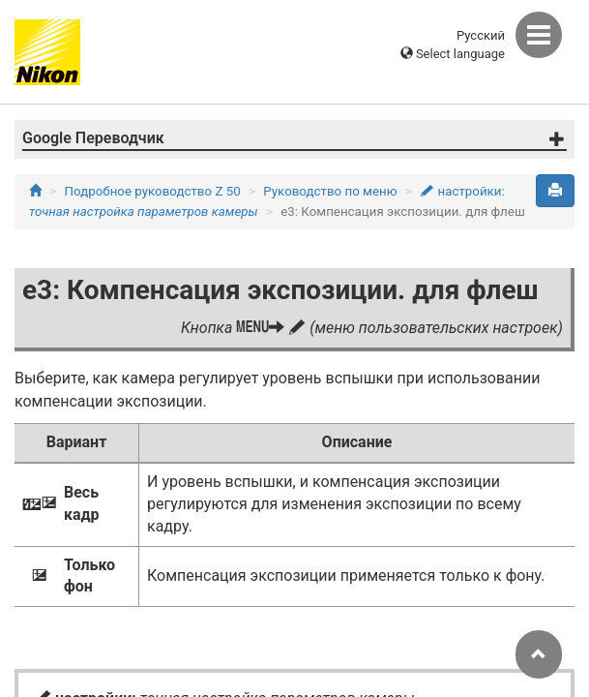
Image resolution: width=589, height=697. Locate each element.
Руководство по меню (330, 191)
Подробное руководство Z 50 (153, 191)
